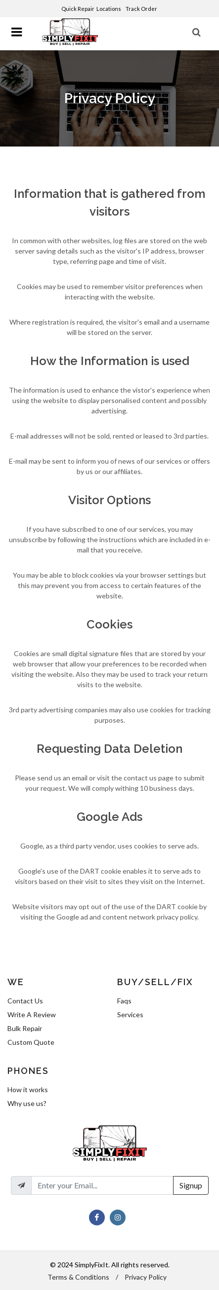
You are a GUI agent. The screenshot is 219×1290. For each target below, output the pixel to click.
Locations (109, 8)
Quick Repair (77, 8)
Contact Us (25, 1000)
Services (130, 1014)
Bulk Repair (24, 1028)
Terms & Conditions (78, 1277)
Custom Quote (30, 1042)
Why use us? (26, 1103)
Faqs (124, 1000)
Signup (190, 1185)
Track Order (142, 8)
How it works (27, 1089)
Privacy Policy (146, 1277)
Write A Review (31, 1014)
